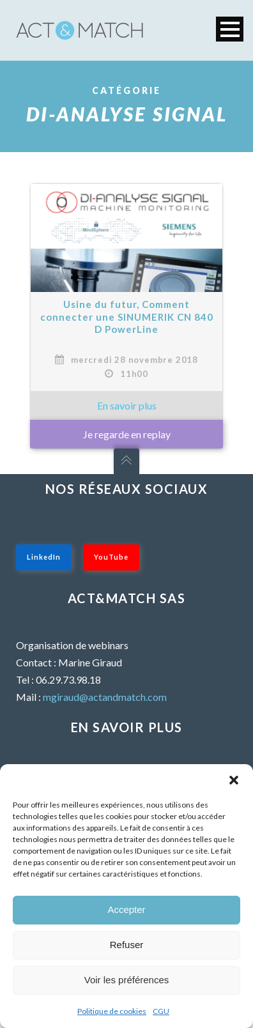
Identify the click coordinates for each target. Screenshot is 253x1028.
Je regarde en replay (127, 434)
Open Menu (229, 29)
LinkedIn (44, 557)
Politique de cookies (111, 1011)
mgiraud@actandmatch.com (105, 697)
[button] (233, 780)
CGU (161, 1011)
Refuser (127, 944)
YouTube (111, 557)
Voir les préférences (126, 979)
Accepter (126, 909)
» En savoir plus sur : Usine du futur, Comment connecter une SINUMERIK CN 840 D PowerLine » (126, 405)
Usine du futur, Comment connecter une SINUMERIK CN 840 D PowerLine (126, 316)
